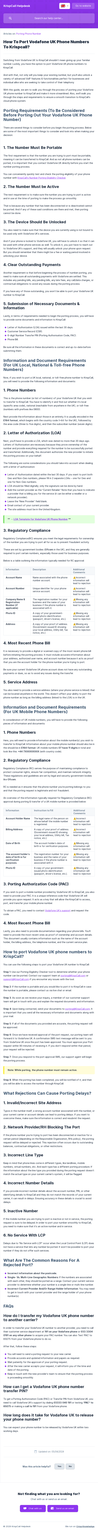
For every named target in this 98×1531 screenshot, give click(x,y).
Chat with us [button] (35, 1508)
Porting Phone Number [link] (28, 33)
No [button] (70, 1466)
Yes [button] (59, 1466)
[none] (17, 6)
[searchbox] (49, 18)
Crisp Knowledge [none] (85, 1526)
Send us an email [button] (65, 1508)
